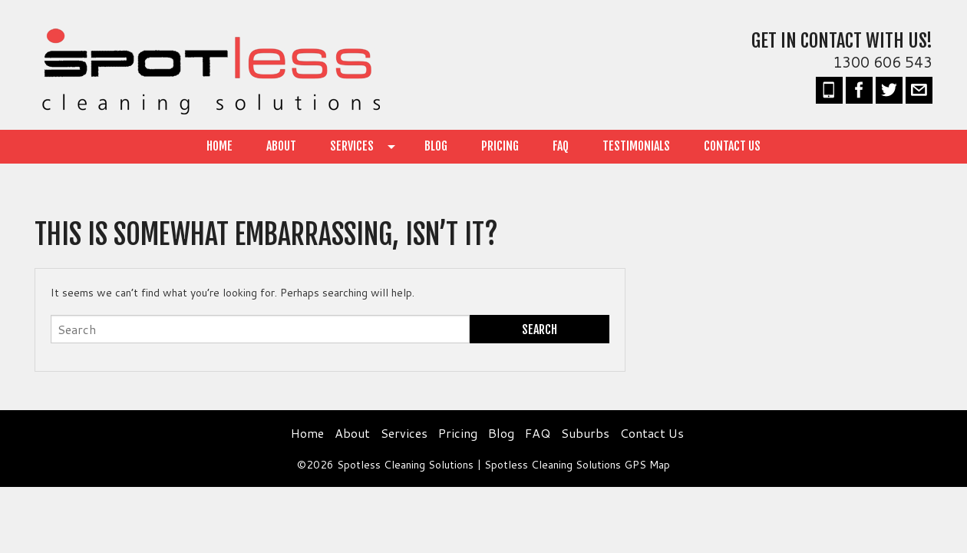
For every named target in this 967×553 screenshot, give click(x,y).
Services (352, 146)
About (281, 146)
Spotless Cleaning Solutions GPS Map (577, 464)
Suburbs (585, 433)
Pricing (500, 146)
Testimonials (636, 146)
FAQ (561, 146)
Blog (435, 146)
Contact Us (732, 146)
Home (219, 146)
